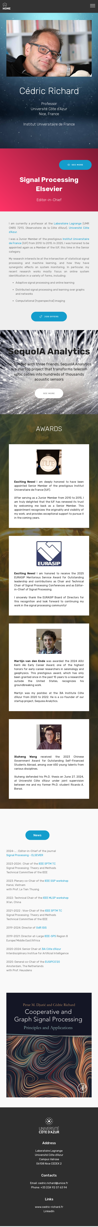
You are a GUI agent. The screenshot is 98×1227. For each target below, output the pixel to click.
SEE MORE (75, 164)
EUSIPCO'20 (52, 962)
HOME (7, 6)
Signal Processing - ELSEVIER (24, 856)
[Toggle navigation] (92, 5)
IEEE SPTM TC (47, 864)
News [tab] (37, 835)
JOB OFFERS (49, 316)
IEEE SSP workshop (56, 881)
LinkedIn (49, 1212)
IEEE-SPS (50, 937)
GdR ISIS (41, 928)
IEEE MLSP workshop (55, 898)
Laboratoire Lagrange (67, 223)
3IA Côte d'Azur (51, 950)
